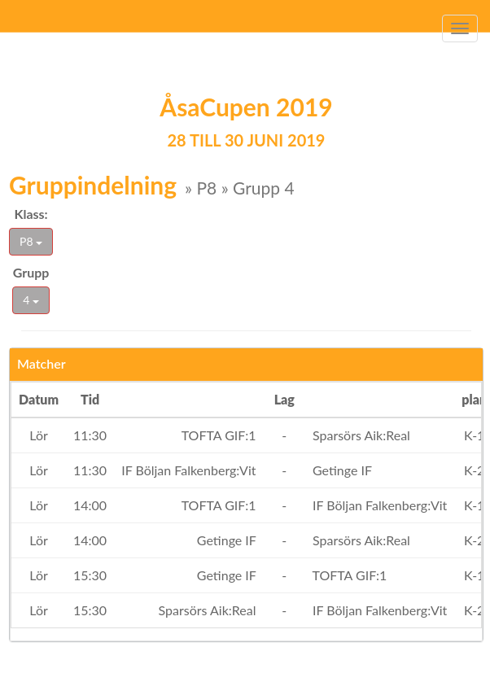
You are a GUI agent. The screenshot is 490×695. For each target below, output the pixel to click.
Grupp (31, 272)
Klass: (30, 213)
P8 (31, 241)
